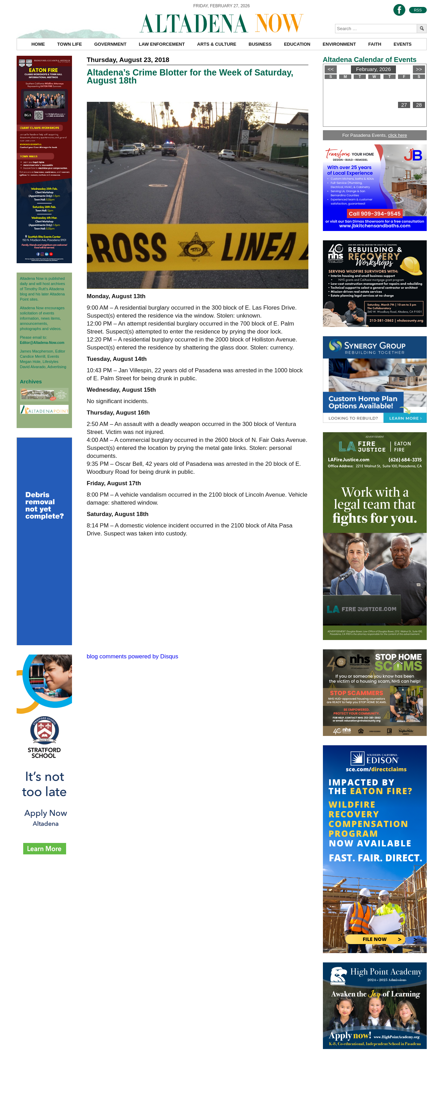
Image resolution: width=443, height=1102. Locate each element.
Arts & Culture (216, 44)
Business (259, 44)
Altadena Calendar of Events (370, 59)
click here (397, 135)
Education (297, 44)
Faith (374, 44)
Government (110, 44)
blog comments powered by (133, 656)
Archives (31, 381)
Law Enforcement (162, 44)
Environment (339, 44)
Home (38, 44)
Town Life (69, 44)
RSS (418, 10)
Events (403, 44)
